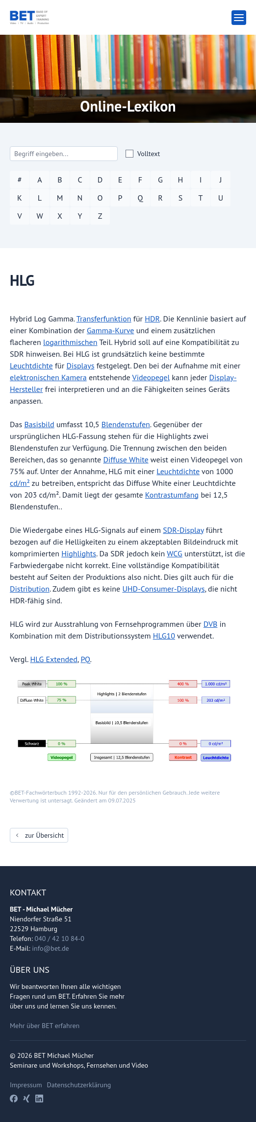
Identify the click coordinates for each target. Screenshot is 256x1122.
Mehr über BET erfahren (44, 1025)
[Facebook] (14, 1098)
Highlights (78, 553)
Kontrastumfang (172, 495)
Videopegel (151, 377)
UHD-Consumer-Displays (163, 589)
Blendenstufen (126, 424)
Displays (80, 365)
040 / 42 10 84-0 (59, 938)
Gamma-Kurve (110, 330)
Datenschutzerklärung (79, 1084)
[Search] (64, 153)
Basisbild (39, 424)
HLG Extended (53, 659)
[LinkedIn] (39, 1098)
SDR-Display (183, 530)
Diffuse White (126, 459)
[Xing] (26, 1098)
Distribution (30, 589)
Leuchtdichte (31, 365)
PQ (85, 659)
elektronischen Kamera (48, 377)
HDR (152, 318)
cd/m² (20, 483)
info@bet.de (50, 948)
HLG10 (164, 636)
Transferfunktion (104, 318)
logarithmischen (70, 342)
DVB (210, 624)
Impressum (26, 1084)
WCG (174, 553)
